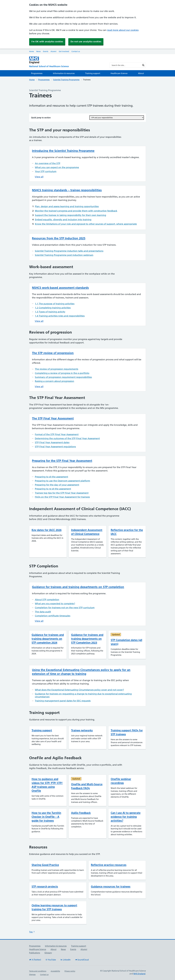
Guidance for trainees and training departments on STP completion (78, 587)
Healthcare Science (119, 73)
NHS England (139, 973)
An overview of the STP (47, 163)
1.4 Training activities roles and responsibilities (60, 315)
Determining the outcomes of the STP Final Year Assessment (67, 438)
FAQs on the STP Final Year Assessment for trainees (62, 497)
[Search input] (126, 65)
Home (31, 51)
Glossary (48, 953)
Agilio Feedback (81, 812)
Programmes (36, 73)
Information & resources (64, 73)
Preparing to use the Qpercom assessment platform (62, 480)
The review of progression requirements (56, 369)
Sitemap (32, 974)
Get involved (64, 51)
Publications (34, 953)
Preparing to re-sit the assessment (53, 488)
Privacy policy (70, 971)
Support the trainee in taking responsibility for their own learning (70, 215)
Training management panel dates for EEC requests (63, 700)
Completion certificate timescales (52, 615)
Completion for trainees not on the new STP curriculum (65, 607)
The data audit (43, 611)
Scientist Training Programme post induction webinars (64, 255)
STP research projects (45, 886)
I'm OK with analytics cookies (47, 41)
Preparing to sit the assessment (51, 476)
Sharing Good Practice (45, 865)
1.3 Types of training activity (50, 311)
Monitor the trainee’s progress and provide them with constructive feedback (76, 210)
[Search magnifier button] (143, 65)
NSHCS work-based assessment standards (60, 287)
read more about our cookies (123, 30)
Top (32, 932)
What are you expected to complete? (55, 603)
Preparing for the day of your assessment (57, 484)
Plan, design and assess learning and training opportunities (67, 206)
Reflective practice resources (108, 865)
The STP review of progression (53, 353)
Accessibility (55, 971)
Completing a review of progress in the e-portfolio (62, 373)
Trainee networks (82, 730)
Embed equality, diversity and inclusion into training (63, 219)
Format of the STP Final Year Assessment (57, 434)
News (38, 51)
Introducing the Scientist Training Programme (63, 150)
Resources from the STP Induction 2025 (58, 238)
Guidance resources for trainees (110, 886)
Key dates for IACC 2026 (46, 530)
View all (39, 176)
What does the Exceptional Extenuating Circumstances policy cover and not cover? (79, 689)
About (141, 73)
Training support (92, 73)
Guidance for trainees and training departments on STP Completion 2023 (87, 638)
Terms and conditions (37, 971)
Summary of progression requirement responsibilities (63, 377)
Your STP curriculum (45, 171)
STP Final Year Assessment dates (52, 442)
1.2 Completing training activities (53, 307)
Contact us (75, 51)
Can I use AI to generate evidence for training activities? (125, 816)
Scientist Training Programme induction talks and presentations (69, 251)
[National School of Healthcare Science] (67, 66)
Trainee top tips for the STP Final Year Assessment (61, 493)
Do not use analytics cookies (85, 41)
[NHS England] (67, 60)
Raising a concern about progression (54, 381)
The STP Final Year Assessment (53, 418)
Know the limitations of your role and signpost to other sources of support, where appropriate (86, 224)
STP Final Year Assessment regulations (55, 446)
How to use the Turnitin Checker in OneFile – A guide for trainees (46, 816)
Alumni (53, 51)
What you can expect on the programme (57, 167)
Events (45, 51)
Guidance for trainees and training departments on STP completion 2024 (48, 638)
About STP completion (47, 599)
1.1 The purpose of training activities (54, 303)
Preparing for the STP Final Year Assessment (62, 460)
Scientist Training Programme (66, 79)
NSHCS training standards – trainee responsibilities (67, 190)
